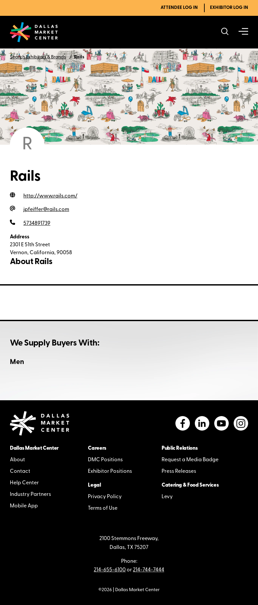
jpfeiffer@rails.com (46, 209)
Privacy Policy (105, 496)
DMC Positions (105, 460)
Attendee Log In (179, 7)
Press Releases (179, 471)
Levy (167, 496)
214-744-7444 (148, 570)
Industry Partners (30, 494)
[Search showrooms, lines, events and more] (225, 32)
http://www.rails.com (50, 196)
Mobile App (24, 506)
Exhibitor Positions (110, 471)
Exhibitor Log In (229, 7)
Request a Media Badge (190, 460)
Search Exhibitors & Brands (38, 57)
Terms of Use (102, 508)
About (17, 460)
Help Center (24, 483)
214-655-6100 (110, 570)
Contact (20, 471)
